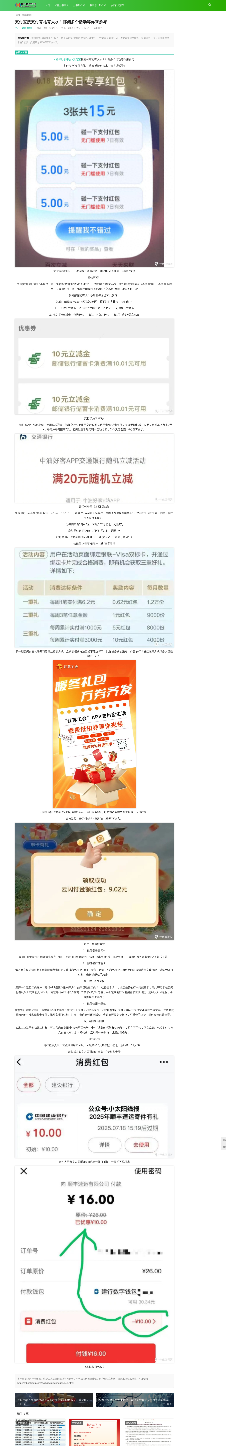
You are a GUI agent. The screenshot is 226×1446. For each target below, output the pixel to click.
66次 (208, 224)
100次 (207, 238)
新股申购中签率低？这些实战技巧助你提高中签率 (199, 415)
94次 (208, 253)
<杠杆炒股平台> (54, 59)
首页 (49, 5)
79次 (208, 126)
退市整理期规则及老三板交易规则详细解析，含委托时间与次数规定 (131, 1408)
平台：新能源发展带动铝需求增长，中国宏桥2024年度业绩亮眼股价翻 (195, 103)
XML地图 (121, 1437)
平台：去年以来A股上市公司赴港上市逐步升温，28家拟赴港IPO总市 (195, 137)
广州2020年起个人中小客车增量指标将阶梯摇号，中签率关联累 (132, 1356)
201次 (69, 1366)
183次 (207, 92)
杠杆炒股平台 (63, 5)
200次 (117, 1366)
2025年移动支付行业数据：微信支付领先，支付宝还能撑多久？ (173, 305)
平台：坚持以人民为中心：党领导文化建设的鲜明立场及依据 (195, 68)
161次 (207, 185)
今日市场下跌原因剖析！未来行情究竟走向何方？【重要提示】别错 (173, 351)
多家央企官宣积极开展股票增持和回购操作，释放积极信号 (83, 1356)
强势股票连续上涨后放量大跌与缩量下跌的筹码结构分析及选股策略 (36, 1408)
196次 (69, 1418)
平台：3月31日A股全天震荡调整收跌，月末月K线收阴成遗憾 (195, 264)
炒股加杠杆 (80, 5)
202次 (21, 1366)
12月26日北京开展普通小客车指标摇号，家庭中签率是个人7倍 (199, 442)
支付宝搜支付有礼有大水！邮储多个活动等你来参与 (199, 325)
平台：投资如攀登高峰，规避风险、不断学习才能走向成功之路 (195, 249)
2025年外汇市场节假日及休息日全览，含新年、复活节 (173, 392)
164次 (207, 57)
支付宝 (67, 59)
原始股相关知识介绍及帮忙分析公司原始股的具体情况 (83, 1407)
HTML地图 (131, 1437)
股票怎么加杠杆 (99, 5)
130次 (97, 28)
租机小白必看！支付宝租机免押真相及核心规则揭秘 (199, 350)
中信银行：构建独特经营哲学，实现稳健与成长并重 (173, 416)
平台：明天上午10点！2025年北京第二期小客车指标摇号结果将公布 (195, 178)
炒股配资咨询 (119, 5)
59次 (208, 277)
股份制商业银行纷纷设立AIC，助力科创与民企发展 (199, 375)
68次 (208, 40)
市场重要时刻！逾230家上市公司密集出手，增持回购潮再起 (36, 1356)
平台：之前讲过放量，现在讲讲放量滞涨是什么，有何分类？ (195, 50)
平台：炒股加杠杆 (24, 28)
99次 (208, 167)
